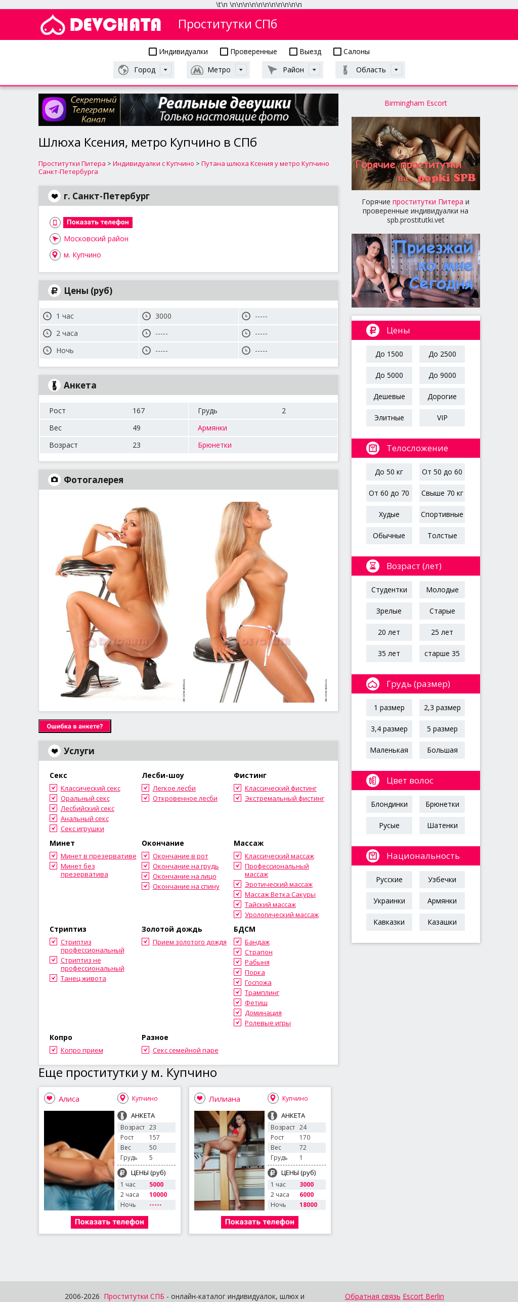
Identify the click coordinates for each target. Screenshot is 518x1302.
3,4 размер (389, 728)
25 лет (442, 632)
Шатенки (442, 825)
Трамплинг (262, 992)
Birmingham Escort (415, 103)
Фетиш (256, 1002)
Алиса (69, 1099)
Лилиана (224, 1099)
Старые (442, 611)
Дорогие (442, 396)
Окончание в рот (180, 855)
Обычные (389, 535)
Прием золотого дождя (190, 941)
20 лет (389, 632)
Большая (442, 750)
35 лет (389, 653)
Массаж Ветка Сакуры (280, 894)
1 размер (389, 707)
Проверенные (248, 51)
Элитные (389, 417)
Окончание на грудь (186, 866)
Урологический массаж (282, 914)
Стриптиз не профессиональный (92, 964)
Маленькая (389, 750)
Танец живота (83, 978)
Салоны (351, 51)
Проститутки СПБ (134, 1296)
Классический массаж (279, 855)
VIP (442, 417)
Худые (389, 514)
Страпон (259, 952)
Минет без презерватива (84, 870)
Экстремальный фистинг (284, 798)
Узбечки (442, 879)
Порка (255, 972)
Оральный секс (85, 798)
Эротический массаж (279, 884)
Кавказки (389, 922)
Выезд (305, 51)
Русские (389, 879)
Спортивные (442, 514)
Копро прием (82, 1050)
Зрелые (389, 611)
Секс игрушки (82, 828)
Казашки (442, 922)
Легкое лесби (174, 788)
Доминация (263, 1012)
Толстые (442, 535)
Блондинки (389, 804)
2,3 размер (442, 707)
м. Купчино (82, 254)
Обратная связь (373, 1296)
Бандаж (257, 941)
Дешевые (389, 396)
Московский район (96, 238)
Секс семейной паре (186, 1050)
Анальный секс (85, 818)
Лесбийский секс (87, 808)
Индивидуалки (178, 51)
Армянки (212, 427)
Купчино (145, 1098)
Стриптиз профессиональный (92, 945)
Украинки (389, 900)
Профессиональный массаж (277, 870)
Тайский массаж (270, 904)
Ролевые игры (268, 1022)
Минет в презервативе (99, 855)
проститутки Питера (428, 201)
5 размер (442, 728)
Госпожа (258, 982)
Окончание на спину (186, 886)
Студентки (389, 589)
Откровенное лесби (185, 798)
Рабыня (257, 962)
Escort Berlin (423, 1296)
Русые (389, 825)
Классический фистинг (281, 788)
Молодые (442, 589)
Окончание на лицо (185, 876)
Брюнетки (215, 445)
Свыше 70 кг (442, 493)
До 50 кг (389, 471)
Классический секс (90, 788)
